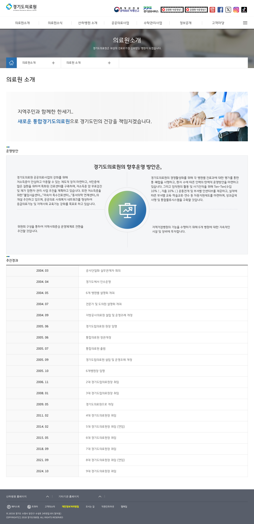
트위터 (32, 506)
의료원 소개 (73, 62)
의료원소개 (22, 23)
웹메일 (124, 506)
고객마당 (218, 23)
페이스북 (13, 506)
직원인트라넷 (107, 506)
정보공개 (186, 23)
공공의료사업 (120, 23)
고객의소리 (50, 506)
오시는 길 (90, 506)
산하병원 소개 (87, 23)
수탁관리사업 (153, 23)
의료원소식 (55, 23)
